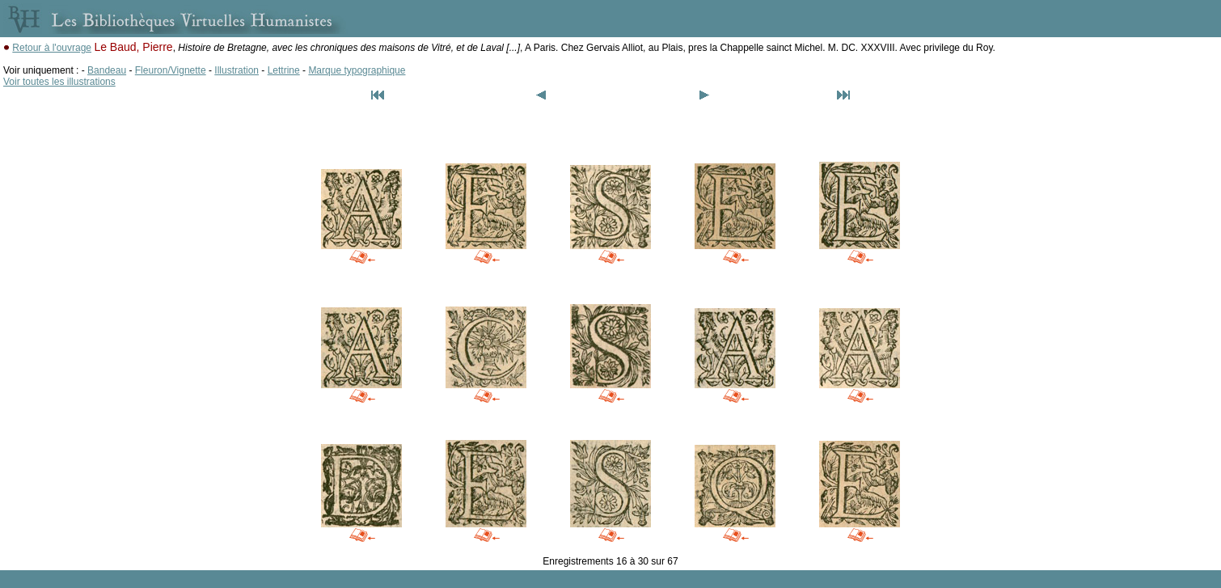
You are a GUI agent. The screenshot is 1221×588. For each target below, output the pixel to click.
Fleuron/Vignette (170, 70)
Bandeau (106, 70)
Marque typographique (356, 70)
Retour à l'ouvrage (51, 47)
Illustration (236, 70)
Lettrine (284, 70)
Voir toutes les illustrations (59, 81)
